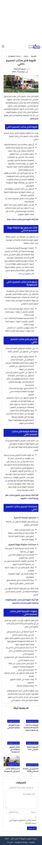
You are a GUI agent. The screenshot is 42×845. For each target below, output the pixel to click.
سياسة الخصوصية (21, 842)
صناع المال (34, 118)
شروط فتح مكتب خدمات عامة (19, 219)
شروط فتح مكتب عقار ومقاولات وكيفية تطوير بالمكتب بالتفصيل (21, 601)
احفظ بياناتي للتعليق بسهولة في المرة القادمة (22, 822)
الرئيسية (32, 842)
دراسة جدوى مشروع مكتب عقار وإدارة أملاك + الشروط (21, 496)
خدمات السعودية (32, 721)
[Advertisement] (21, 21)
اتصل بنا (10, 842)
